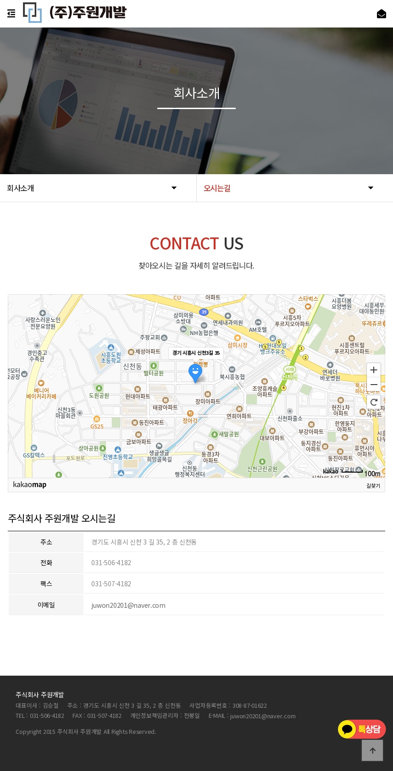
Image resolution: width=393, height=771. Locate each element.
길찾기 (373, 485)
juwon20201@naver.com (128, 605)
